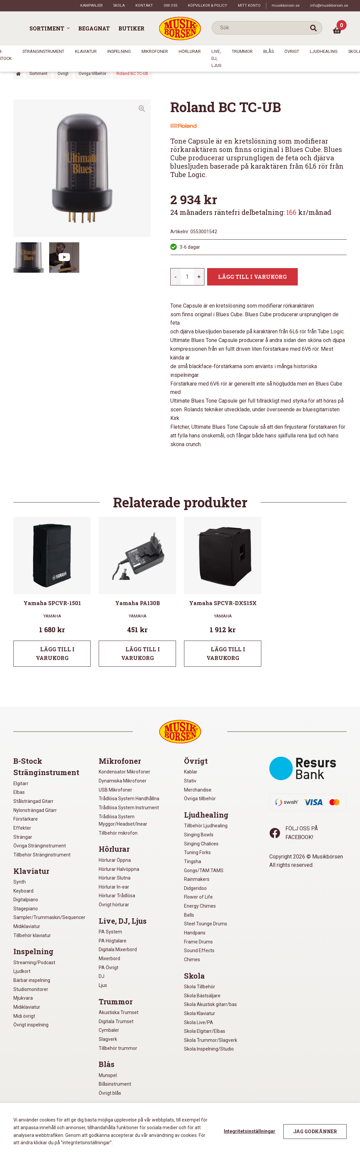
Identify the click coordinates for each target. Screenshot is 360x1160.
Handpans (194, 932)
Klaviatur (86, 51)
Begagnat (94, 28)
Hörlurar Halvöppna (119, 869)
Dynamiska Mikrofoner (123, 780)
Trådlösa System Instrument (129, 807)
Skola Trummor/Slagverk (210, 1040)
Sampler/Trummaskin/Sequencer (49, 917)
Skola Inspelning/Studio (209, 1049)
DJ (101, 976)
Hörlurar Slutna (114, 878)
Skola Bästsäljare (202, 995)
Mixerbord (109, 958)
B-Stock (27, 761)
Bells (189, 915)
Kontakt (144, 5)
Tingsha (192, 861)
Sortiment (46, 28)
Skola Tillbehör (199, 986)
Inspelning (119, 51)
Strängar (22, 837)
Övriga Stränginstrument (39, 845)
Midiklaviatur (26, 926)
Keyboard (23, 891)
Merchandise (197, 790)
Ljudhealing (324, 51)
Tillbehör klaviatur (32, 935)
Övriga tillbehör (92, 73)
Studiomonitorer (30, 989)
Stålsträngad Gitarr (33, 801)
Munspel (108, 1075)
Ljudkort (21, 971)
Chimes (192, 959)
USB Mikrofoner (115, 790)
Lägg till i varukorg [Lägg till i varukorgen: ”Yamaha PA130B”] (140, 653)
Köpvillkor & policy (207, 5)
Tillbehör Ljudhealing (206, 825)
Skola (119, 5)
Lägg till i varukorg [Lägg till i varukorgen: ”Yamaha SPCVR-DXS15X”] (226, 653)
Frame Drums (198, 941)
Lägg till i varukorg (252, 276)
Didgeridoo (195, 888)
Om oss (170, 5)
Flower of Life (198, 897)
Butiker (131, 28)
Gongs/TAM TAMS (203, 870)
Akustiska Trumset (119, 1012)
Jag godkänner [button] (315, 1131)
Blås (268, 51)
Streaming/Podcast (34, 962)
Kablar (190, 771)
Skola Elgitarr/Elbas (204, 1031)
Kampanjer (91, 5)
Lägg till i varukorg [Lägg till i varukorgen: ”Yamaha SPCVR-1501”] (55, 653)
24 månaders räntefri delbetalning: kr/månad (250, 212)
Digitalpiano (25, 899)
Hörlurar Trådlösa (117, 895)
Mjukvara (23, 998)
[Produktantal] (187, 276)
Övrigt (291, 51)
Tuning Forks (197, 852)
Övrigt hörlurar (114, 904)
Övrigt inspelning (31, 1024)
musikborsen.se (285, 5)
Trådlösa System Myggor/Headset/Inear (123, 820)
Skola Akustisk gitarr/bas (210, 1004)
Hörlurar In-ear (114, 887)
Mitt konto (249, 5)
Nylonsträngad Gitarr (35, 810)
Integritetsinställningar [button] (249, 1131)
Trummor (242, 51)
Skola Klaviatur (199, 1013)
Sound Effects (199, 950)
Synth (19, 882)
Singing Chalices (201, 843)
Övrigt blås (110, 1093)
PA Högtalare (112, 940)
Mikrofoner (155, 51)
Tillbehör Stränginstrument (42, 854)
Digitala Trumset (116, 1021)
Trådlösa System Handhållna (129, 798)
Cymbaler (109, 1030)
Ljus (103, 985)
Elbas (19, 792)
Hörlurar (190, 51)
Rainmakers (196, 879)
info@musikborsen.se (329, 5)
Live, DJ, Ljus (216, 58)
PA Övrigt (108, 967)
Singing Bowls (198, 834)
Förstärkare (25, 819)
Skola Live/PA (198, 1022)
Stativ (190, 780)
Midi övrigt (24, 1016)
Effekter (22, 828)
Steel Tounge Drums (205, 923)
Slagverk (108, 1039)
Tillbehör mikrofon (118, 833)
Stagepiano (25, 908)
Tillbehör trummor (118, 1048)
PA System (110, 931)
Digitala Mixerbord (118, 949)
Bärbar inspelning (31, 980)
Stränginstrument (43, 51)
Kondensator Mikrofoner (124, 771)
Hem (18, 74)
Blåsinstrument (115, 1084)
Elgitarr (20, 783)
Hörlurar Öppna (115, 860)
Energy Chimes (200, 906)
